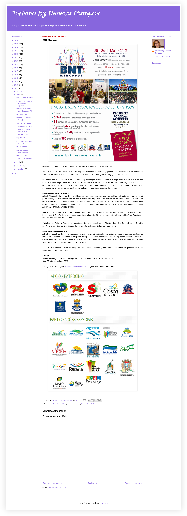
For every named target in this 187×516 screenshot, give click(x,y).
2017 (16, 71)
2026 (16, 40)
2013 (16, 85)
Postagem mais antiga (133, 483)
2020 (16, 61)
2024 (16, 47)
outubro (20, 91)
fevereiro (20, 169)
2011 (16, 173)
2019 (16, 64)
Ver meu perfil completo (161, 57)
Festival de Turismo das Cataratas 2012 (25, 110)
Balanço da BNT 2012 (24, 98)
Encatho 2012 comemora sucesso (24, 157)
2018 (16, 68)
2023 (16, 51)
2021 (16, 58)
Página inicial (93, 483)
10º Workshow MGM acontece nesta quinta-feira (24, 129)
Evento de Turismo (73, 404)
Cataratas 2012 (22, 135)
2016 (16, 75)
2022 (16, 54)
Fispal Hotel (20, 138)
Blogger (105, 503)
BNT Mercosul (21, 114)
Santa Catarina (92, 404)
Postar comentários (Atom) (59, 487)
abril (18, 162)
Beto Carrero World (59, 404)
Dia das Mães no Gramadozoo (22, 151)
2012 (16, 88)
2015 (16, 78)
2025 (16, 44)
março (19, 166)
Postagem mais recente (52, 483)
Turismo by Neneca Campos (55, 13)
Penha (83, 404)
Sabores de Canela (23, 123)
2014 (16, 82)
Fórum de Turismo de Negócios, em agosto (24, 103)
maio (19, 95)
